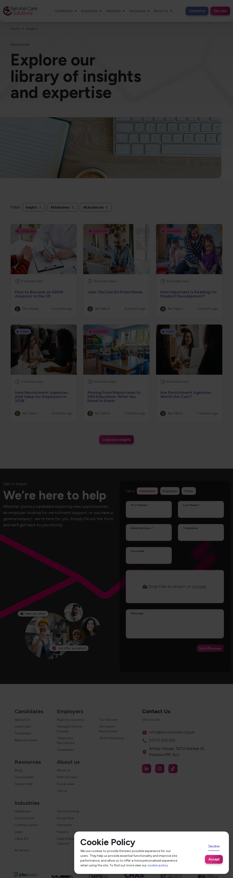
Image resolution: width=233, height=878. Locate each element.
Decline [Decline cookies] (214, 846)
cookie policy (157, 865)
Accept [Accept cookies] (214, 859)
